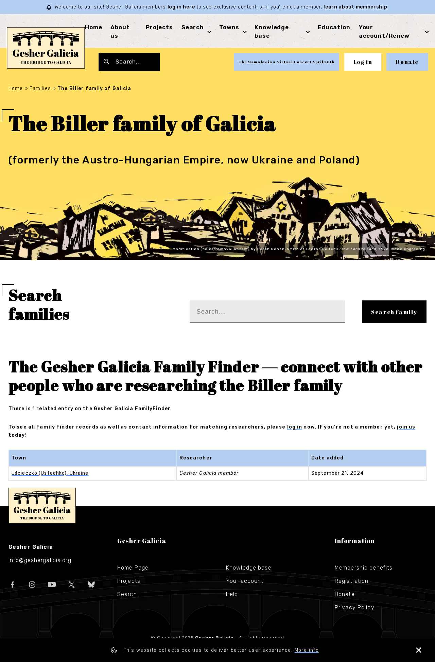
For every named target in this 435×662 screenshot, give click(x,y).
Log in (362, 62)
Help (232, 594)
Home (93, 27)
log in (294, 427)
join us (406, 427)
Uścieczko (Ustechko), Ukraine (50, 473)
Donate (407, 62)
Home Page (133, 567)
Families (40, 88)
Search (192, 27)
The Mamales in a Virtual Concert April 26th (286, 61)
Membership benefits (364, 567)
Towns (229, 27)
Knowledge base (249, 567)
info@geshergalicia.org (39, 560)
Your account (244, 581)
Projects (159, 27)
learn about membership (355, 7)
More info (307, 650)
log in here (181, 7)
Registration (351, 581)
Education (334, 27)
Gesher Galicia (42, 506)
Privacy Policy (355, 607)
